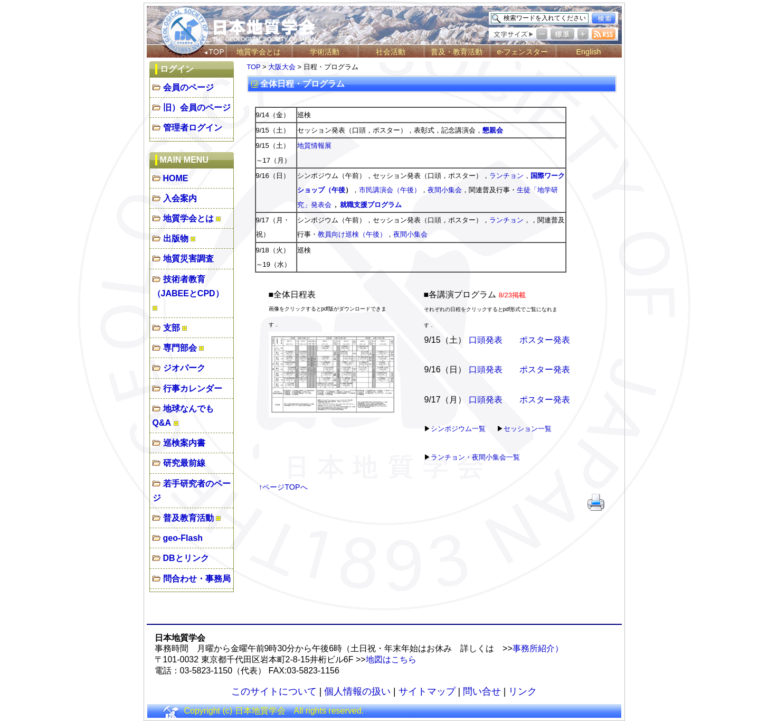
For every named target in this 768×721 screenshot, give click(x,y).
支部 (171, 327)
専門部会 (180, 347)
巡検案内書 (184, 442)
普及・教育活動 (456, 52)
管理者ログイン (192, 127)
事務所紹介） (538, 648)
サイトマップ (427, 691)
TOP (254, 67)
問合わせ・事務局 (197, 578)
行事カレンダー (192, 388)
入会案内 (180, 198)
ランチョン (506, 176)
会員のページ (188, 87)
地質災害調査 (188, 258)
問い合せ (482, 691)
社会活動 (390, 52)
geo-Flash (183, 537)
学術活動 (324, 52)
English (588, 52)
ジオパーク (184, 367)
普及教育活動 (188, 517)
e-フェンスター (522, 52)
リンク (522, 691)
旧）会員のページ (197, 107)
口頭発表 (485, 339)
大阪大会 (282, 67)
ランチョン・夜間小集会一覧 (475, 457)
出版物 (175, 238)
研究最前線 (184, 462)
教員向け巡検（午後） (352, 234)
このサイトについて (274, 691)
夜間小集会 (445, 190)
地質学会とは (258, 52)
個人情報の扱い (357, 691)
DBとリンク (186, 558)
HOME (175, 178)
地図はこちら (391, 659)
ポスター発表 (544, 339)
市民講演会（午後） (390, 190)
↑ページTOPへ (283, 487)
